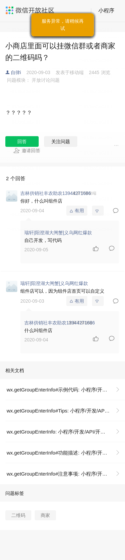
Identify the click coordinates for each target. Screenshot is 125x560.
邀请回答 (26, 150)
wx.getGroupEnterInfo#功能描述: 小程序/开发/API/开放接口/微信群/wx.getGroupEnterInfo (66, 453)
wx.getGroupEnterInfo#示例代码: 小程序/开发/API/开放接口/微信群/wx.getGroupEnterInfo (66, 389)
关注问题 (60, 141)
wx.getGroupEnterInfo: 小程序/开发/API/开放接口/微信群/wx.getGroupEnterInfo (66, 432)
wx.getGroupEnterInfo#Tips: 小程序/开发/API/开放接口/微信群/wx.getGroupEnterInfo (66, 410)
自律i (16, 72)
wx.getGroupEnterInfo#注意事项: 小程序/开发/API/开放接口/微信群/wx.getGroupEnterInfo (66, 474)
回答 (22, 141)
